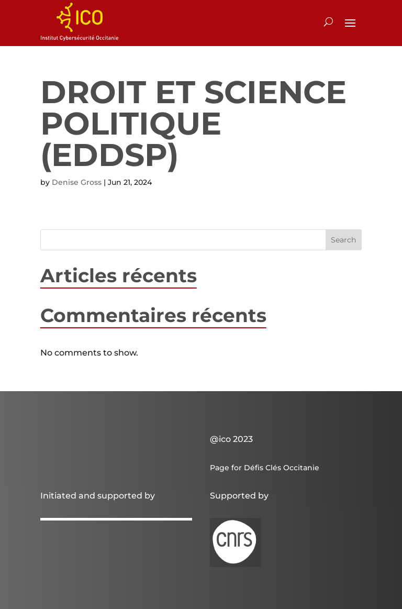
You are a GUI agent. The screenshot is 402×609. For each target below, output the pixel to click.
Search (343, 240)
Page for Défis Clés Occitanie (264, 467)
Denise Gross (77, 182)
